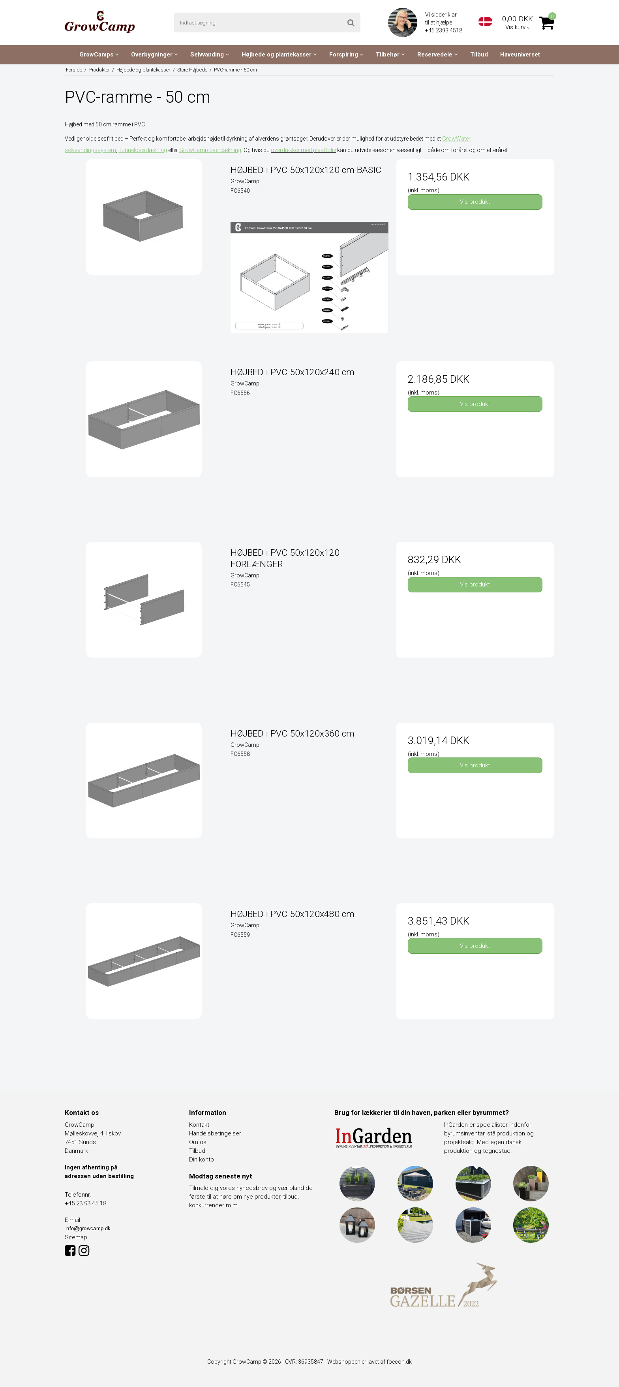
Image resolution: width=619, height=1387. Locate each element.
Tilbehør (390, 54)
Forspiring (346, 54)
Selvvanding (209, 54)
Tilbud (479, 54)
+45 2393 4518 (444, 30)
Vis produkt (475, 201)
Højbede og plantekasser (279, 54)
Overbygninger (154, 54)
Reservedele (437, 54)
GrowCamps (99, 54)
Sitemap (76, 1237)
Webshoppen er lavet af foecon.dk (369, 1362)
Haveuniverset (520, 54)
